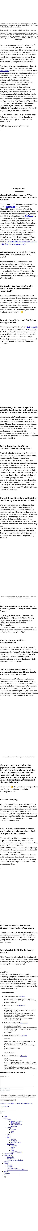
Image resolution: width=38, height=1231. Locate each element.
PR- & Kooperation (26, 1105)
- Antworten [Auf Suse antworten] (21, 1005)
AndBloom (29, 216)
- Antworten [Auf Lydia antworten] (21, 996)
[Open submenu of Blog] (7, 1120)
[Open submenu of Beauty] (12, 1130)
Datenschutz (10, 1105)
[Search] (5, 1179)
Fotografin (10, 206)
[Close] (1, 1110)
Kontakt (18, 1105)
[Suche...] (11, 1177)
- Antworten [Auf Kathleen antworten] (23, 1056)
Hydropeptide (31, 327)
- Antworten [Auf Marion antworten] (23, 1035)
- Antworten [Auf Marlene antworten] (23, 1023)
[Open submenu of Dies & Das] (14, 1146)
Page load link (5, 1108)
